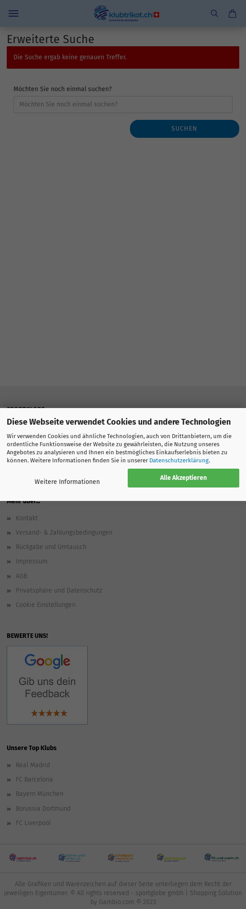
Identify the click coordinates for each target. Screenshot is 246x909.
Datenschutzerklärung (179, 460)
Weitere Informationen (67, 482)
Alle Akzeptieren (183, 478)
